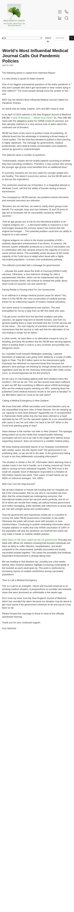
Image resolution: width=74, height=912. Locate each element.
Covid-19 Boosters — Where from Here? (32, 117)
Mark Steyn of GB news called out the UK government (29, 540)
